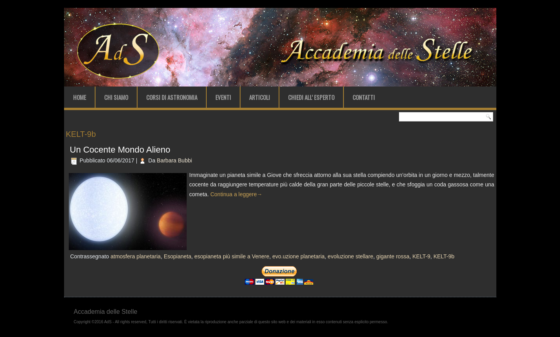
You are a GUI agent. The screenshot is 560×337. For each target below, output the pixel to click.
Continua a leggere (236, 194)
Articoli (259, 97)
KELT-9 (421, 256)
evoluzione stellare (350, 256)
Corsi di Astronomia (171, 97)
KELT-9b (443, 256)
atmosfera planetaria (135, 256)
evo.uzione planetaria (298, 256)
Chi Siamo (116, 97)
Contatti (364, 97)
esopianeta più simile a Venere (232, 256)
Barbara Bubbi (174, 160)
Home (79, 97)
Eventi (223, 97)
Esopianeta (177, 256)
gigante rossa (392, 256)
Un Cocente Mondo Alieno (120, 150)
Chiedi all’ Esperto (311, 97)
